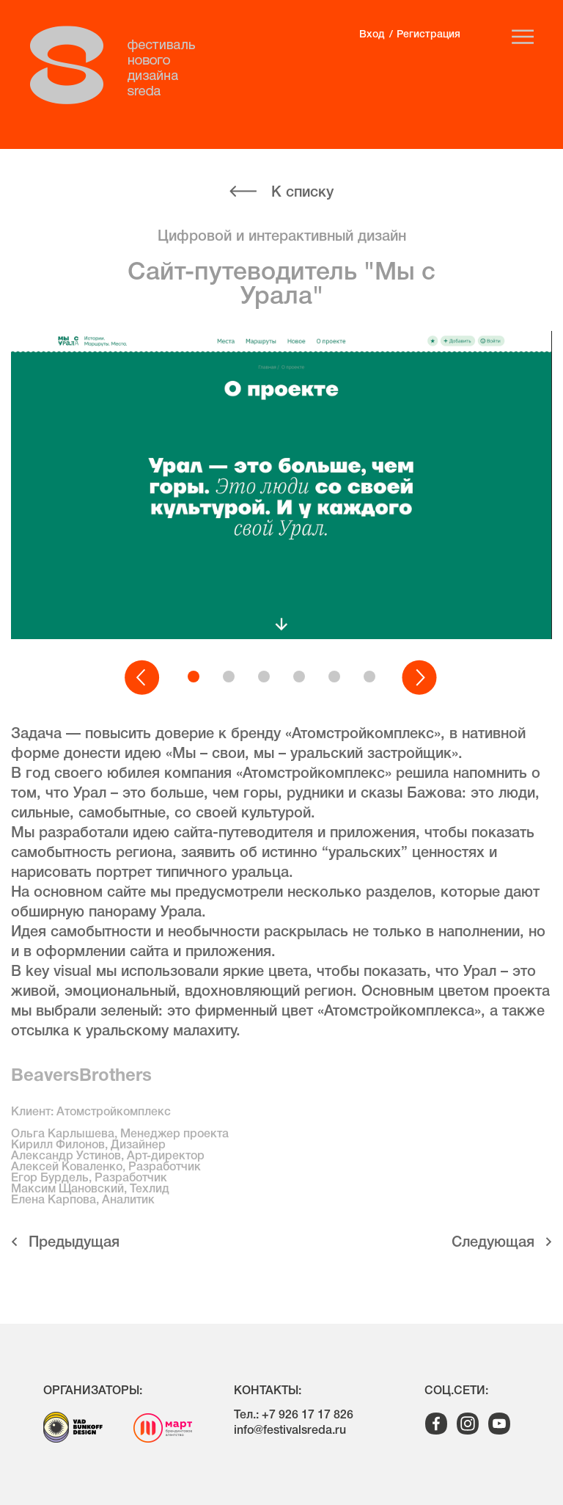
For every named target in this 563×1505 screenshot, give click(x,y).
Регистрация (428, 35)
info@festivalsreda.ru (290, 1431)
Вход (371, 35)
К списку (302, 193)
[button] (143, 678)
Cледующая (493, 1243)
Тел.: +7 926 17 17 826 (293, 1415)
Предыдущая (74, 1243)
